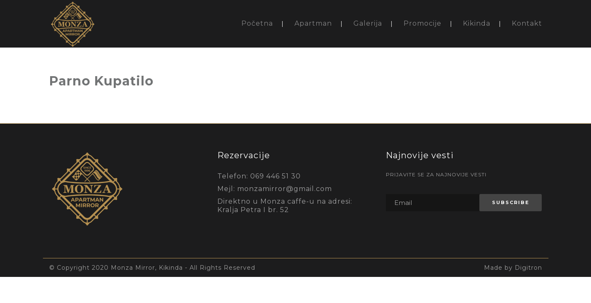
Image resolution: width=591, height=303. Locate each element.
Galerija (367, 23)
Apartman (313, 23)
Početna (257, 23)
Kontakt (527, 23)
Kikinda (476, 23)
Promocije (422, 23)
